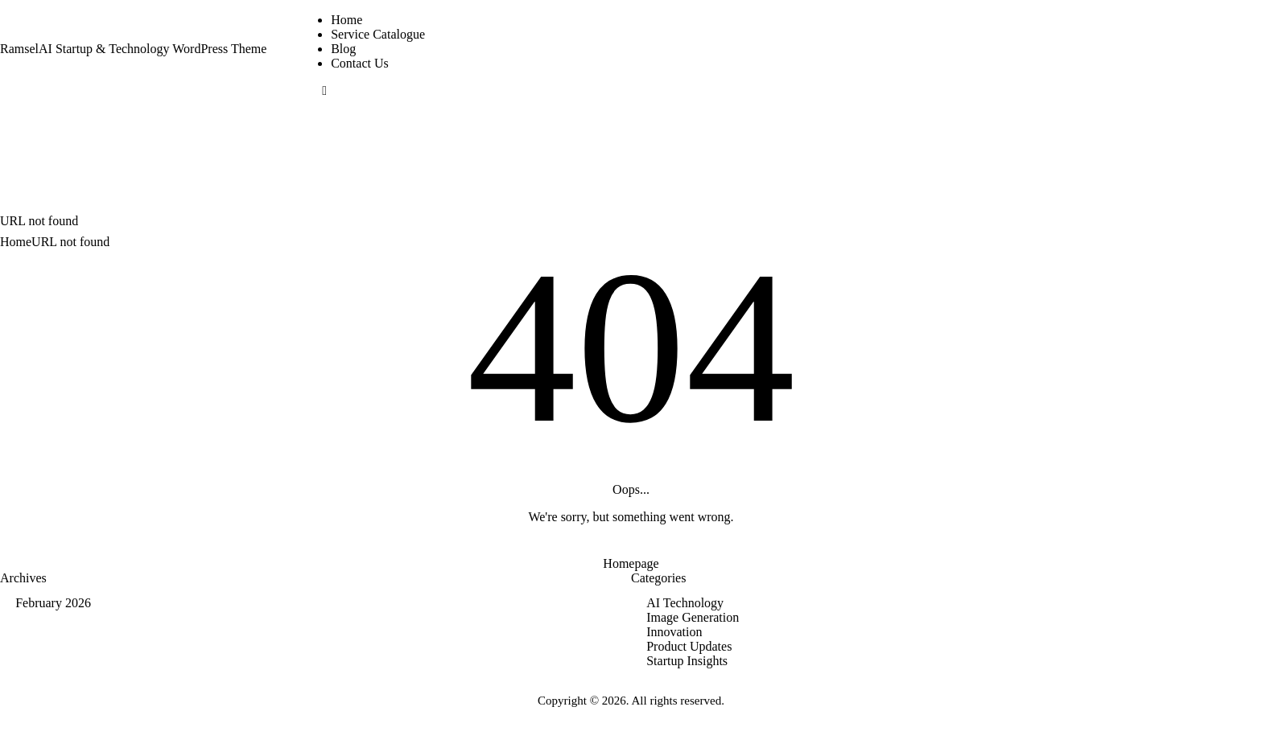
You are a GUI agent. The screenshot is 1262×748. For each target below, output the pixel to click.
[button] (324, 90)
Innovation (674, 632)
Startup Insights (687, 661)
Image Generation (692, 617)
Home (15, 242)
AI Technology (685, 603)
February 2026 (53, 603)
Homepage (630, 563)
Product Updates (689, 646)
